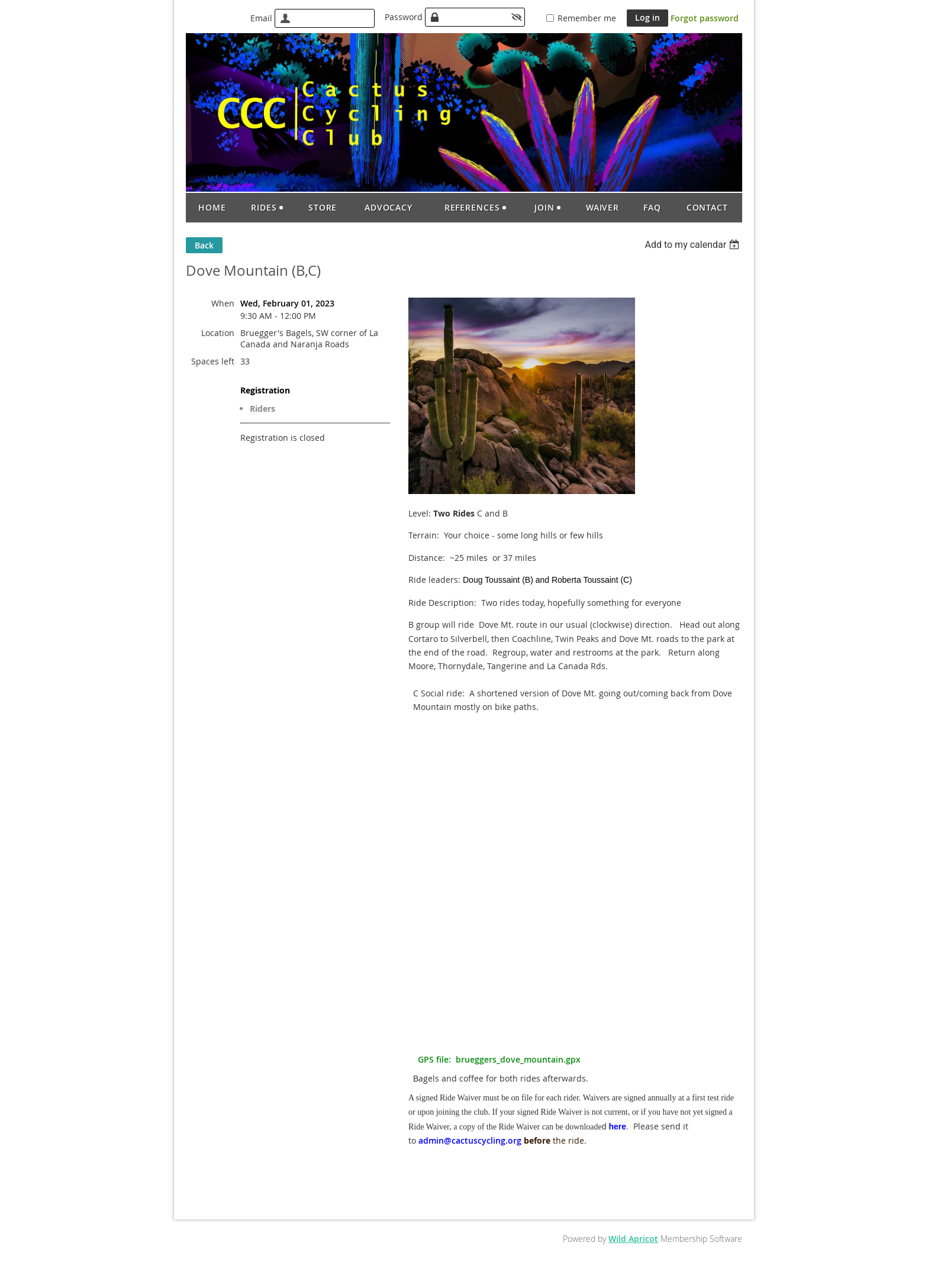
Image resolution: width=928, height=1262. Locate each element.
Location (217, 332)
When (222, 303)
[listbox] (693, 244)
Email (261, 18)
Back (204, 245)
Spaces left (212, 361)
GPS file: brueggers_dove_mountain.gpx (499, 1059)
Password (404, 16)
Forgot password (705, 18)
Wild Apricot (633, 1238)
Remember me (587, 18)
